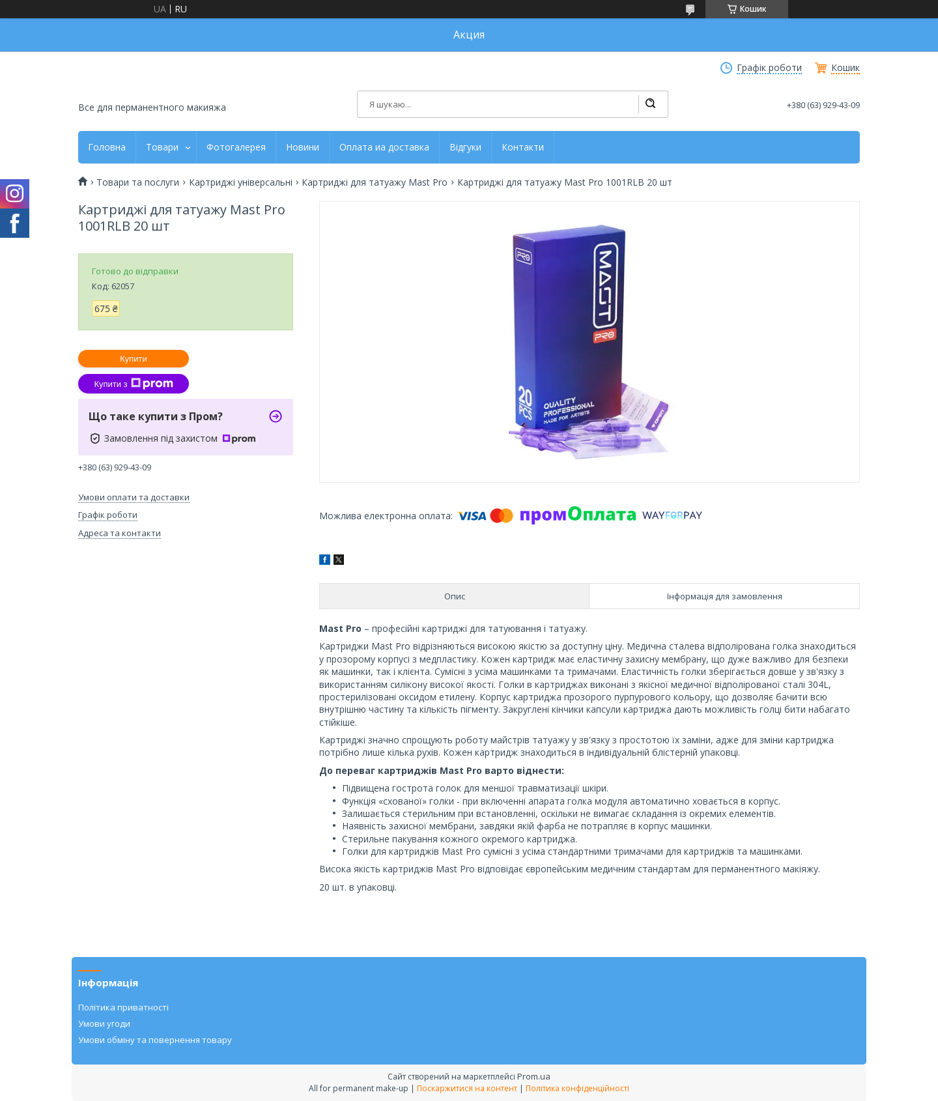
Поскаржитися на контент (467, 1088)
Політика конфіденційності (577, 1088)
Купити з (133, 384)
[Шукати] (650, 104)
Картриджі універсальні (240, 182)
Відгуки (465, 147)
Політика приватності (123, 1007)
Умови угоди (104, 1023)
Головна (107, 147)
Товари (162, 147)
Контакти (523, 147)
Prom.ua (533, 1076)
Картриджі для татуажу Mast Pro (375, 182)
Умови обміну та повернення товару (155, 1040)
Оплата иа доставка (384, 147)
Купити (133, 359)
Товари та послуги (137, 182)
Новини (302, 147)
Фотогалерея (236, 147)
